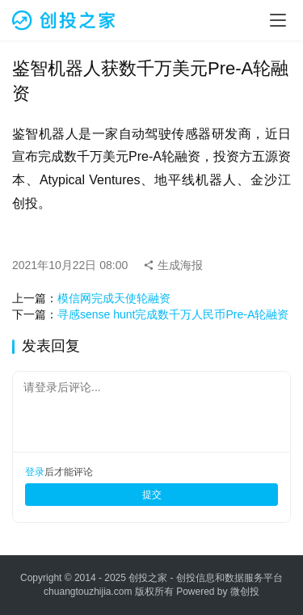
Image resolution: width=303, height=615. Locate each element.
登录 (34, 472)
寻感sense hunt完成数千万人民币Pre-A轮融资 (172, 314)
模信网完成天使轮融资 (113, 298)
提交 (152, 494)
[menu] (278, 20)
